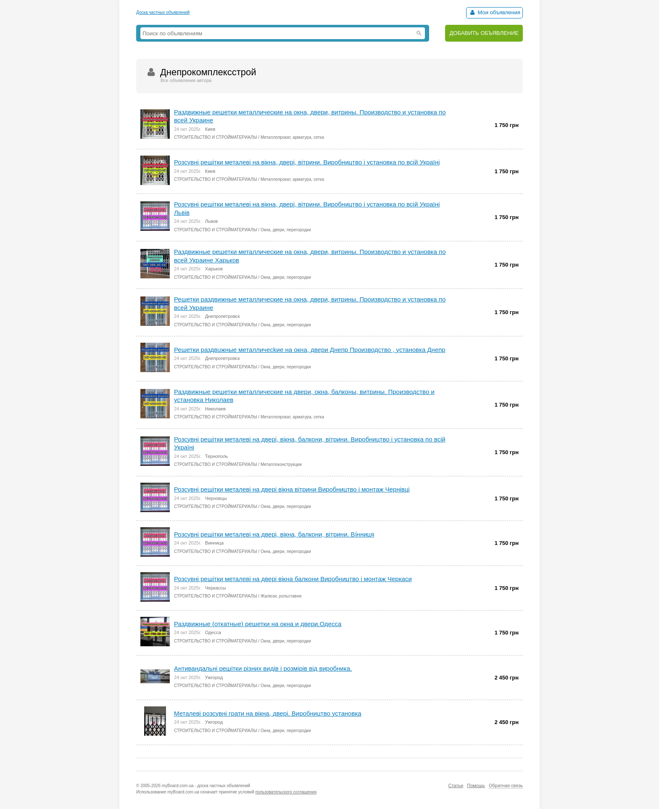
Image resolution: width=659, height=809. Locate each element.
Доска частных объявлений (163, 12)
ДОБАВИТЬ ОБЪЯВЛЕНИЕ (484, 33)
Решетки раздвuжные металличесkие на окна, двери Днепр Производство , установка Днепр (309, 349)
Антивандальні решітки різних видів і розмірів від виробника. (263, 668)
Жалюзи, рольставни (281, 596)
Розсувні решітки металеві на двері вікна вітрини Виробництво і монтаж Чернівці (292, 489)
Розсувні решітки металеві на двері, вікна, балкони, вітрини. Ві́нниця (274, 534)
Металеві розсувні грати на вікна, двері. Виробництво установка (267, 713)
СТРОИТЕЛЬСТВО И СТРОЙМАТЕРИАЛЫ (215, 137)
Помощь (476, 785)
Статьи (455, 785)
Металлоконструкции (281, 464)
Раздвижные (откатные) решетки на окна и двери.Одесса (257, 623)
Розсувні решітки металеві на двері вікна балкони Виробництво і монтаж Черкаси (293, 578)
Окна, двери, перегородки (286, 229)
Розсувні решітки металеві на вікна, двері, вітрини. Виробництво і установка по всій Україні (307, 162)
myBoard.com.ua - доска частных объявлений (206, 785)
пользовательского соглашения (286, 792)
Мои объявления (494, 12)
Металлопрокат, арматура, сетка (292, 137)
